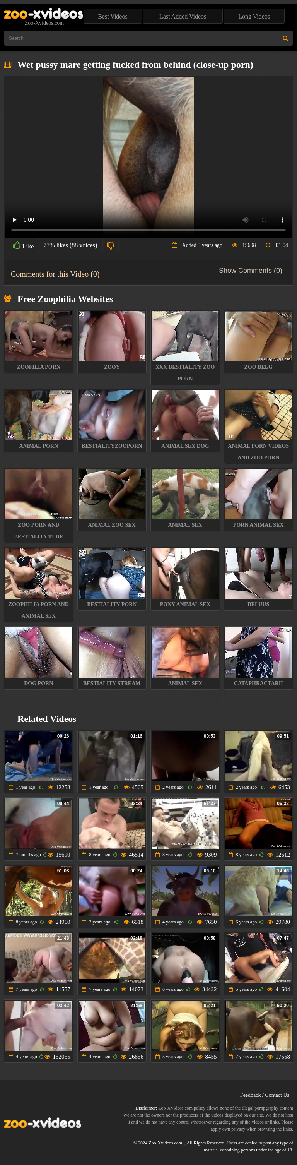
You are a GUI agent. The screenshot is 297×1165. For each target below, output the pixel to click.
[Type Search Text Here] (148, 38)
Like (23, 245)
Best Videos (113, 16)
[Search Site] (285, 38)
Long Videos (254, 16)
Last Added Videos (182, 16)
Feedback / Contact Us (264, 1095)
